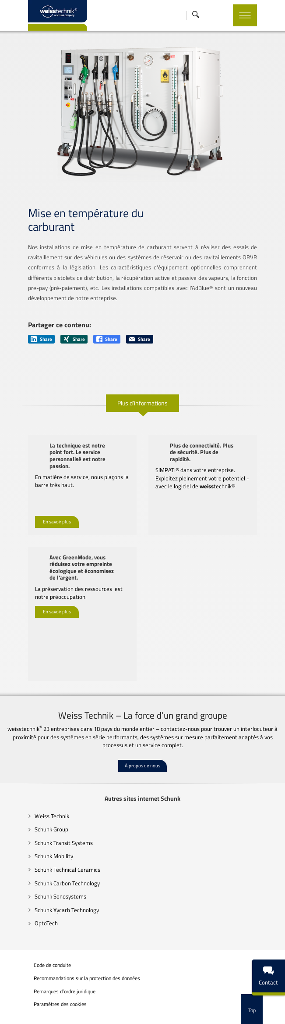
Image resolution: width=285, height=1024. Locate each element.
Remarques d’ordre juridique (48, 982)
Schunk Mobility (37, 846)
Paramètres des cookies (43, 996)
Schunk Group (35, 820)
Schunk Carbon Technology (50, 873)
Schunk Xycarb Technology (50, 900)
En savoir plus (41, 512)
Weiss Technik (35, 806)
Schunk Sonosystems (44, 887)
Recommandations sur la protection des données (70, 969)
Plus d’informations (142, 400)
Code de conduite (35, 956)
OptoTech (29, 913)
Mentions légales (36, 1017)
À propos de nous (142, 755)
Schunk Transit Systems (47, 833)
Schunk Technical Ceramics (51, 860)
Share (25, 336)
